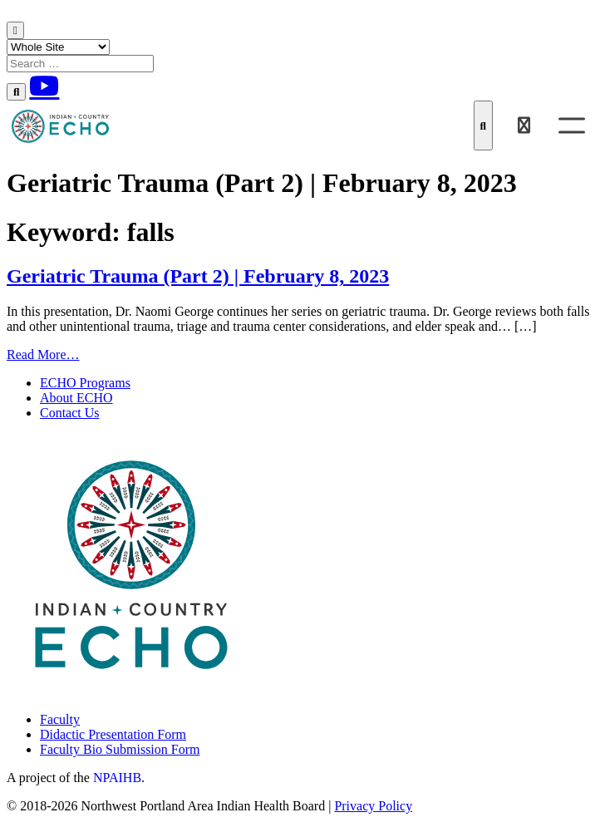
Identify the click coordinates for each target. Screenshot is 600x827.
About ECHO (76, 398)
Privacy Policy (373, 806)
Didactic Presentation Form (113, 734)
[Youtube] (44, 85)
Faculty (60, 719)
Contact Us (70, 413)
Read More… (43, 354)
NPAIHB (117, 777)
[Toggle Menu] (571, 125)
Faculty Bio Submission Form (119, 749)
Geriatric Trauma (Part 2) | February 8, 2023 (198, 276)
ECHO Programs (85, 383)
